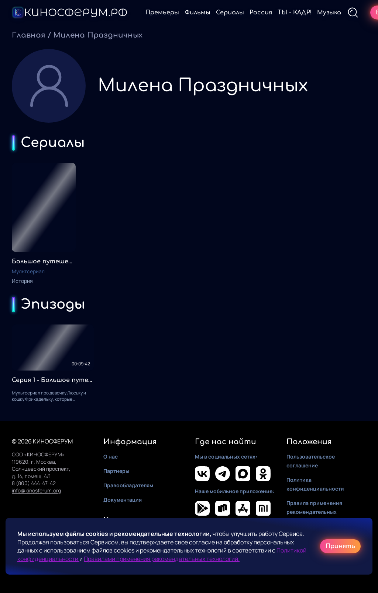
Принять (340, 546)
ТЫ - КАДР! (295, 12)
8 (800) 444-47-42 (34, 483)
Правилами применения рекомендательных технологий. (162, 559)
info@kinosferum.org (36, 490)
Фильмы (197, 12)
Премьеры (162, 12)
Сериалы (230, 12)
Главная (28, 35)
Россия (261, 12)
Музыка (329, 12)
